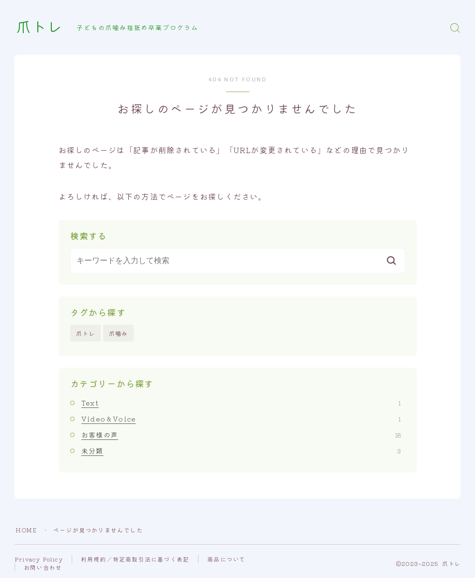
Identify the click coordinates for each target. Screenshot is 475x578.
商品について (226, 559)
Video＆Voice (241, 418)
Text (241, 402)
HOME (26, 530)
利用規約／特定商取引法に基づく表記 (135, 559)
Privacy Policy (39, 559)
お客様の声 (241, 434)
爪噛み (118, 333)
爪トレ (39, 27)
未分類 (241, 450)
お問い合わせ (43, 567)
